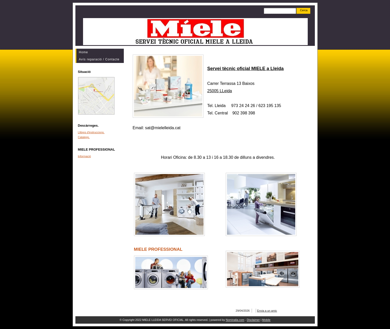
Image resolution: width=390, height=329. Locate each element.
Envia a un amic (267, 310)
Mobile (266, 319)
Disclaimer (253, 319)
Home (83, 52)
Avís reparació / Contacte (99, 59)
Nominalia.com (235, 319)
